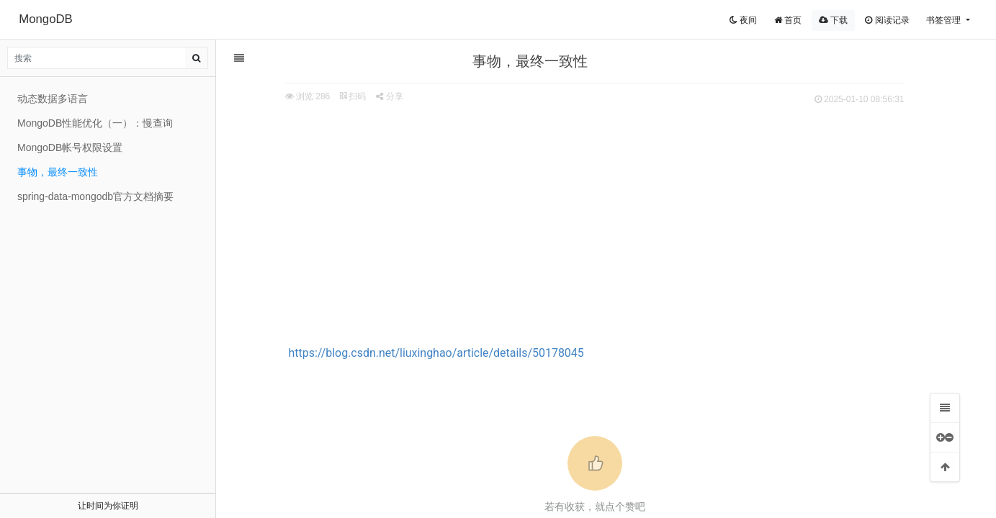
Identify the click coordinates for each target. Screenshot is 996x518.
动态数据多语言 (52, 98)
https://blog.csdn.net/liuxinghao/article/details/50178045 (440, 353)
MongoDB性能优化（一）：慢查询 (95, 123)
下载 (833, 20)
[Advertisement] (599, 216)
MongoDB (46, 19)
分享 (393, 96)
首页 (788, 20)
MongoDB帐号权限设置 (69, 147)
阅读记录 (887, 20)
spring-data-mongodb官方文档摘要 (95, 196)
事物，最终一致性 (57, 172)
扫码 (357, 96)
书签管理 (944, 20)
